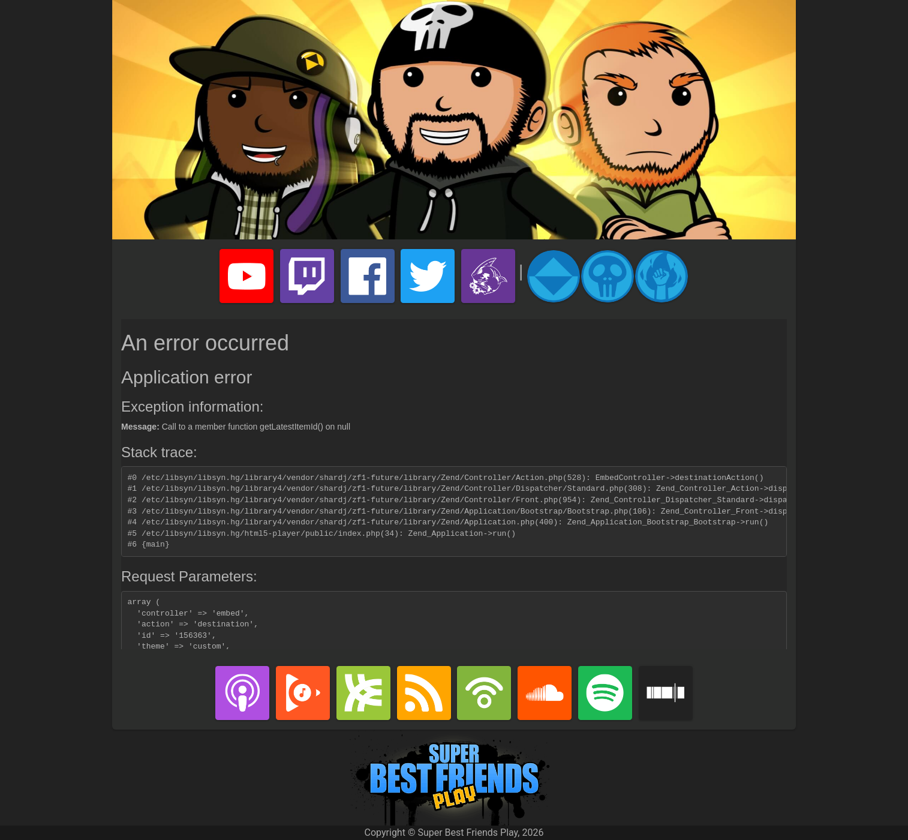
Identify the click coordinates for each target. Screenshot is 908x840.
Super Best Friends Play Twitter (428, 276)
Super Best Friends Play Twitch (307, 276)
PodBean (484, 693)
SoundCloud (545, 693)
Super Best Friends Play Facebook (368, 276)
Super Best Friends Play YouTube (246, 276)
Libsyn (363, 693)
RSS (424, 693)
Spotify (605, 693)
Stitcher (666, 693)
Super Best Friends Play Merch (488, 276)
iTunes (242, 693)
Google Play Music (303, 693)
